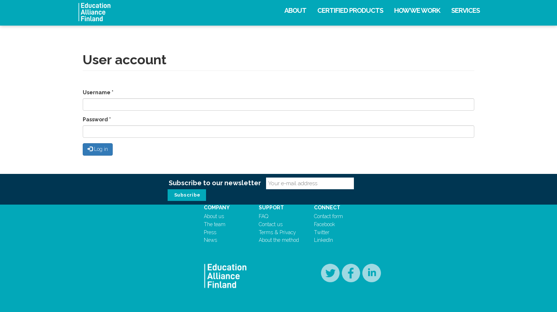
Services (465, 10)
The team (214, 224)
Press (210, 232)
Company (217, 207)
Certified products (350, 10)
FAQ (263, 216)
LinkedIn (323, 240)
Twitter (321, 232)
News (210, 240)
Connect (327, 207)
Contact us (271, 224)
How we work (417, 10)
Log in (97, 149)
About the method (279, 240)
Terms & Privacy (277, 232)
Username (98, 92)
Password (97, 119)
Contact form (328, 216)
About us (214, 216)
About (295, 10)
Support (271, 207)
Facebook (324, 224)
